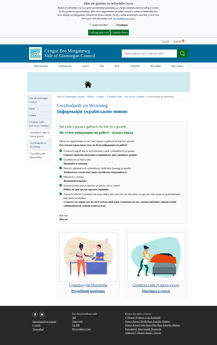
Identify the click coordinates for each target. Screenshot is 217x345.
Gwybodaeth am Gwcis (124, 18)
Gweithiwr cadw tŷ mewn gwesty (39, 134)
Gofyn (85, 65)
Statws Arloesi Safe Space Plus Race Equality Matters (152, 325)
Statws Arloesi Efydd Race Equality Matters (147, 321)
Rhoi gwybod (41, 65)
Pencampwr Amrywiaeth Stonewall (143, 329)
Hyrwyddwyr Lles (81, 329)
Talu (101, 65)
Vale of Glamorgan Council (38, 100)
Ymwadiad (38, 329)
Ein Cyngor (177, 65)
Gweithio (135, 65)
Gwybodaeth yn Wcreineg (38, 145)
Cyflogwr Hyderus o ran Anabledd (142, 317)
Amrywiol (77, 321)
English (179, 41)
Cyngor (32, 115)
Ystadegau (120, 25)
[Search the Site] (182, 53)
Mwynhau (155, 65)
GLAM (76, 325)
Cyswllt (165, 41)
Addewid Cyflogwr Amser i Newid (143, 332)
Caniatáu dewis (119, 32)
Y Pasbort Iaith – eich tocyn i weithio (39, 124)
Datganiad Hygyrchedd (44, 321)
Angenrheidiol (98, 25)
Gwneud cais (65, 65)
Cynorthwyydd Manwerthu (37, 155)
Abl (74, 317)
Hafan (32, 108)
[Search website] (149, 53)
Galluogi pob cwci (99, 32)
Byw (117, 65)
